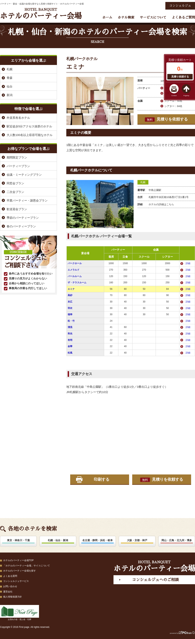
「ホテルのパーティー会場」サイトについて (26, 565)
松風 (70, 352)
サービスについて (153, 17)
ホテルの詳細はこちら (161, 204)
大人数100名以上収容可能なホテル (29, 135)
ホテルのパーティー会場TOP (18, 560)
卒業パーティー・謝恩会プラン (27, 200)
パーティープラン (18, 166)
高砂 (70, 295)
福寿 (70, 314)
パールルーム (75, 276)
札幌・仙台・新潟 (58, 540)
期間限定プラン (17, 157)
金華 (70, 346)
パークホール (75, 263)
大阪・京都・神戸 (137, 540)
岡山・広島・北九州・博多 (176, 540)
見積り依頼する (180, 76)
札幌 (142, 182)
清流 (70, 327)
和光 (70, 333)
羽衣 (70, 308)
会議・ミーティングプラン (24, 174)
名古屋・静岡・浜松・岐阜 (97, 540)
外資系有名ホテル (18, 117)
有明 (70, 340)
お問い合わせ (10, 586)
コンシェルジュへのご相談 (155, 580)
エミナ (71, 289)
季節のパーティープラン (23, 217)
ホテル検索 (126, 17)
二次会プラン (15, 192)
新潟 (9, 95)
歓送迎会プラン (17, 209)
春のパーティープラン (21, 226)
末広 (70, 301)
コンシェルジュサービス (16, 581)
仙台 (9, 86)
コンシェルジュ (180, 5)
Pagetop (186, 95)
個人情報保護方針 (12, 596)
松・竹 (71, 321)
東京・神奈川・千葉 (18, 540)
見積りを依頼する (166, 119)
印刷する (101, 479)
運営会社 (7, 591)
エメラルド (73, 269)
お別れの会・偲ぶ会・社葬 (19, 612)
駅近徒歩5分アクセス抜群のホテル (29, 126)
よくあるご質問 (183, 17)
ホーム (107, 17)
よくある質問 (10, 576)
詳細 (188, 263)
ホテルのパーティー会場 (41, 14)
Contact (174, 95)
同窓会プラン (15, 183)
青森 (9, 77)
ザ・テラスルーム (77, 282)
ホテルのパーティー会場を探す (19, 570)
